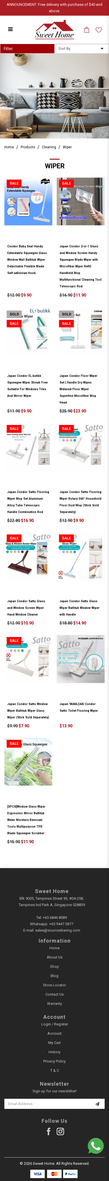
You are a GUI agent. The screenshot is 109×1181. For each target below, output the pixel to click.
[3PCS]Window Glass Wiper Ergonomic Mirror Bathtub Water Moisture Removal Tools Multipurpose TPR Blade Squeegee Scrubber (26, 820)
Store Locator (54, 985)
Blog (54, 976)
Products (28, 147)
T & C (54, 1070)
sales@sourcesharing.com (57, 930)
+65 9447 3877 (61, 924)
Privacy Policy (54, 1061)
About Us (54, 957)
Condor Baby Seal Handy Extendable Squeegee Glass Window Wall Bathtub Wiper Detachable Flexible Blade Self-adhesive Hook (27, 260)
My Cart (54, 1043)
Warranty (54, 1003)
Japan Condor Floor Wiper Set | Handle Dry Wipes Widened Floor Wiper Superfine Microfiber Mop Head (78, 389)
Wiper (67, 147)
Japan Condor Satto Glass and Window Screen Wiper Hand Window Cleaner (26, 608)
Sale (14, 183)
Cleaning (49, 147)
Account (54, 1033)
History (54, 1052)
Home (9, 147)
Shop (54, 966)
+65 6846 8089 (55, 917)
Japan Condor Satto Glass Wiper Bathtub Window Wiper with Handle (79, 608)
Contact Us (54, 994)
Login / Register (54, 1024)
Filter (8, 48)
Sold (14, 314)
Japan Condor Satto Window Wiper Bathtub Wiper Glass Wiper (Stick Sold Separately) (28, 710)
